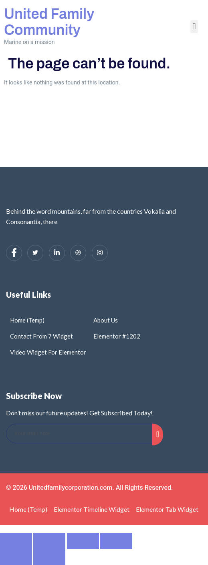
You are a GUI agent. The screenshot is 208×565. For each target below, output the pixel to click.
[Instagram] (100, 253)
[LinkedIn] (57, 253)
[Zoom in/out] (16, 541)
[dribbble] (78, 253)
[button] (194, 26)
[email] (79, 433)
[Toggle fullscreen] (49, 541)
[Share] (83, 541)
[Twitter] (35, 253)
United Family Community (49, 22)
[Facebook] (14, 253)
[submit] (157, 434)
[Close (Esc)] (116, 541)
